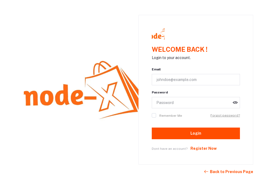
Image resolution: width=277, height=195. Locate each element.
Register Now (203, 148)
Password (160, 92)
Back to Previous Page (228, 171)
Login (195, 133)
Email (156, 69)
